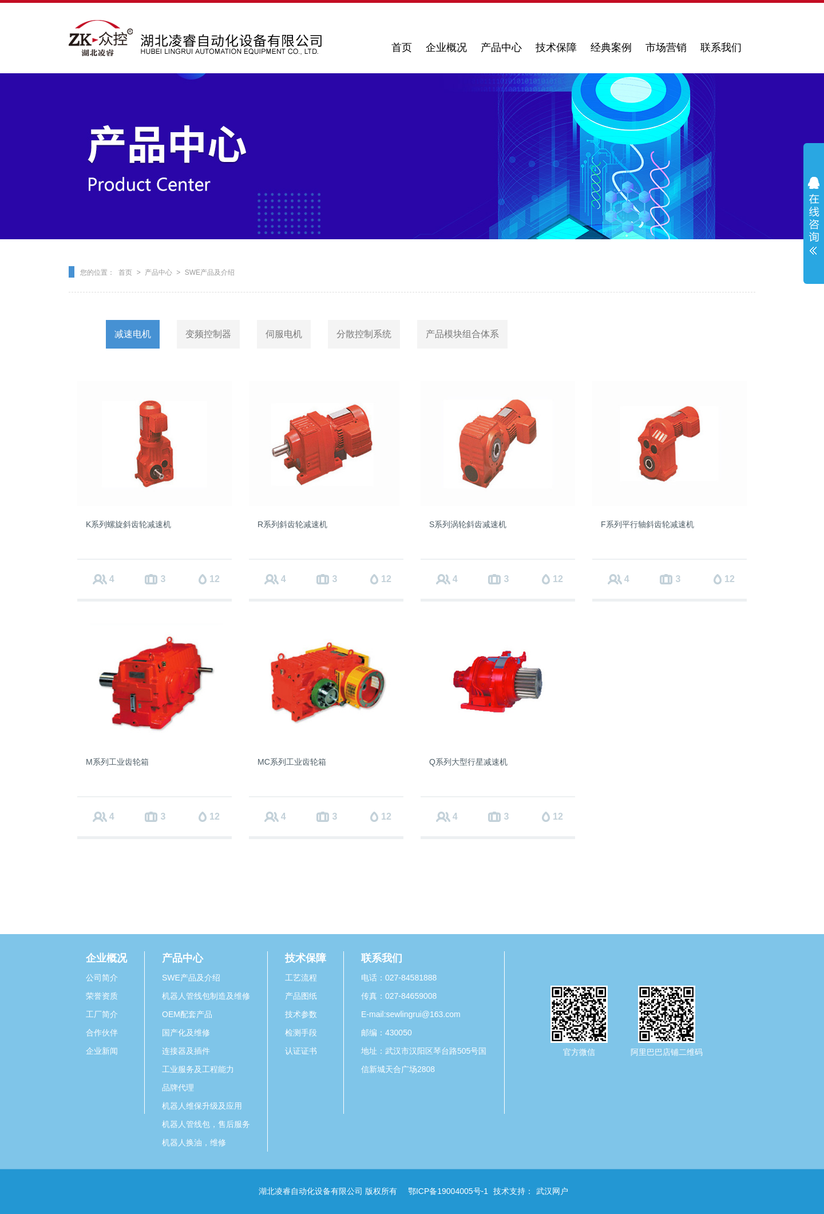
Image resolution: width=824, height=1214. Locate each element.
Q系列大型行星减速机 (468, 761)
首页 (401, 47)
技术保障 (556, 47)
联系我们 (721, 47)
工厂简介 (102, 1014)
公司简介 (102, 977)
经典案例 (611, 47)
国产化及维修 (186, 1032)
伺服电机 (284, 334)
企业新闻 (102, 1050)
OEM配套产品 (187, 1014)
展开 (813, 215)
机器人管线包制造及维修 (206, 996)
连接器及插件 (186, 1050)
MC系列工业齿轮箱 (292, 761)
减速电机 (132, 334)
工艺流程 (301, 977)
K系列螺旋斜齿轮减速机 (128, 524)
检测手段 (301, 1032)
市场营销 (666, 47)
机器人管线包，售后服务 (206, 1124)
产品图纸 (301, 996)
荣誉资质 (102, 996)
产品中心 (501, 47)
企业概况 (446, 47)
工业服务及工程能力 (198, 1069)
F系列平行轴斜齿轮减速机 (647, 524)
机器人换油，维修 (194, 1142)
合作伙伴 (102, 1032)
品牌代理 (178, 1087)
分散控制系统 (363, 334)
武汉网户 (552, 1191)
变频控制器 (208, 334)
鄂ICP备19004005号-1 (448, 1191)
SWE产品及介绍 (210, 272)
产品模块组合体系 (462, 334)
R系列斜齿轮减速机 (292, 524)
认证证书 (301, 1050)
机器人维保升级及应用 (202, 1105)
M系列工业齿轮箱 (117, 761)
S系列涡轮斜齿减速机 (467, 524)
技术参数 (301, 1014)
